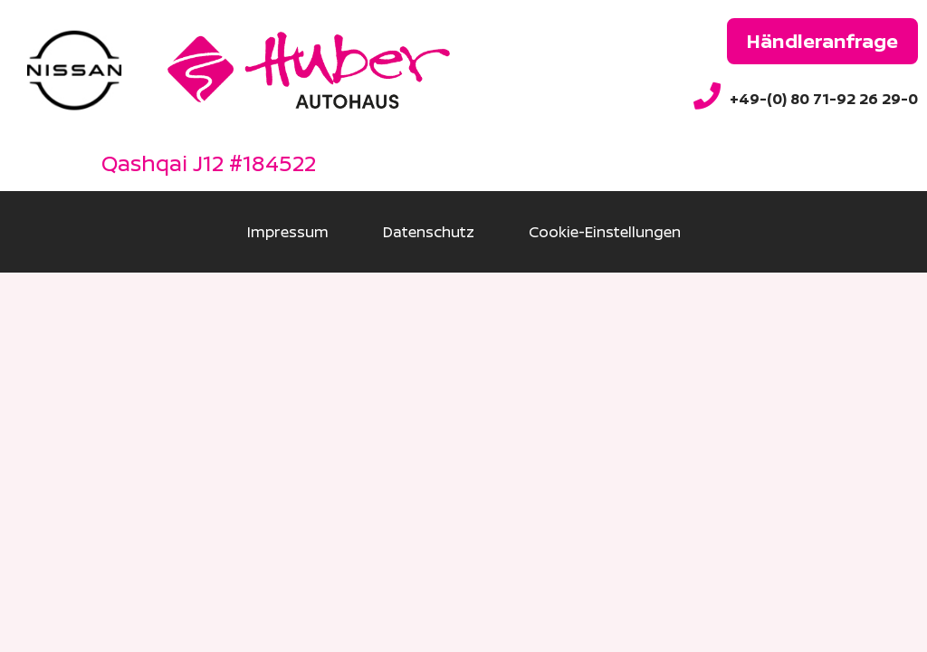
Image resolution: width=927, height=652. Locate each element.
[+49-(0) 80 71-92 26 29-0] (707, 96)
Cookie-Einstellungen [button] (605, 232)
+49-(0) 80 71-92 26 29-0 (824, 99)
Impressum (288, 232)
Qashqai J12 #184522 (208, 162)
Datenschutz (428, 232)
